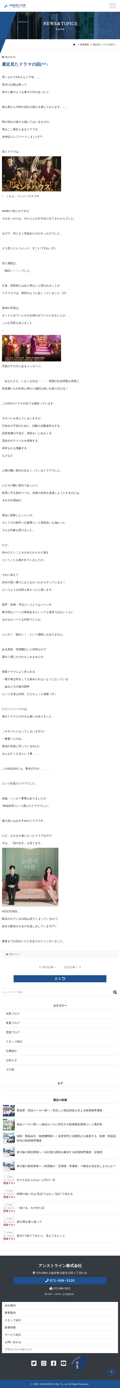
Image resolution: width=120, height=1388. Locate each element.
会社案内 (10, 1305)
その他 (10, 1069)
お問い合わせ (13, 1342)
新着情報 (84, 44)
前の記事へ (47, 967)
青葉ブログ (14, 954)
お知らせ (11, 1060)
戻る (60, 978)
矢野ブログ (13, 1013)
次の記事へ (72, 967)
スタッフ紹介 (14, 1041)
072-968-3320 (62, 1280)
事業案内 (10, 1312)
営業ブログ (13, 1032)
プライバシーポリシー (18, 1349)
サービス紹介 (13, 1334)
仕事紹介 (11, 1050)
